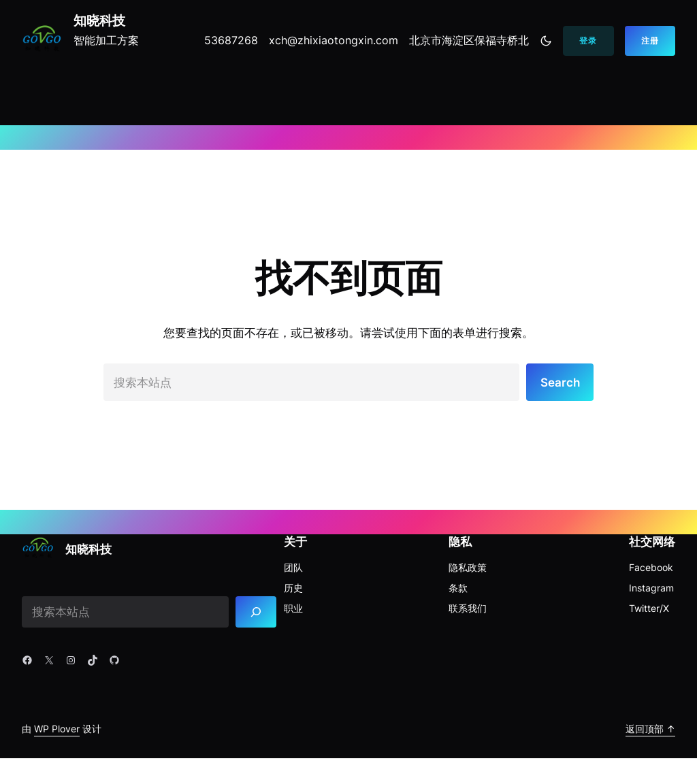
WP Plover (57, 728)
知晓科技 (99, 21)
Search (560, 382)
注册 (650, 40)
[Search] (256, 612)
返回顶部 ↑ (650, 728)
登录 (588, 40)
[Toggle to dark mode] (545, 40)
